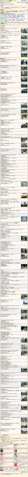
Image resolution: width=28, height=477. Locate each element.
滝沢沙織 (22, 16)
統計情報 (11, 4)
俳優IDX (9, 2)
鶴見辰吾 (18, 20)
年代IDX (1, 2)
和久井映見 (17, 17)
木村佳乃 (10, 15)
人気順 (21, 2)
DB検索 (24, 2)
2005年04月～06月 (7, 13)
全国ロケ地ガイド (10, 473)
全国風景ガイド (8, 7)
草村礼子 (10, 19)
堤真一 (15, 14)
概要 (27, 2)
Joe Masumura (16, 473)
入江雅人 (6, 20)
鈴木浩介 (8, 17)
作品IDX (5, 2)
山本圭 (17, 19)
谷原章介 (6, 16)
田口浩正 (23, 18)
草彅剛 (9, 14)
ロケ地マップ (7, 4)
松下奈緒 (22, 14)
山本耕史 (17, 15)
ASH (13, 473)
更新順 (18, 2)
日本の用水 (13, 7)
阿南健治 (12, 20)
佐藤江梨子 (14, 16)
